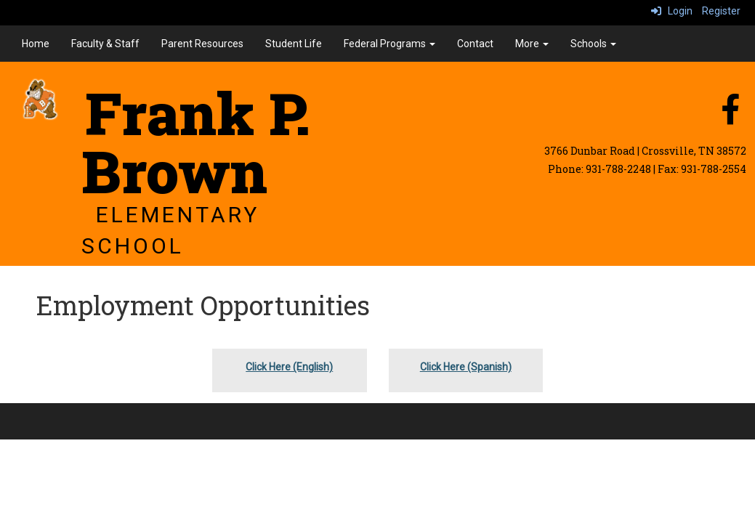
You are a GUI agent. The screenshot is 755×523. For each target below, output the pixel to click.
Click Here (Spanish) (466, 367)
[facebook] (730, 117)
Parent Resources (202, 43)
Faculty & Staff (105, 43)
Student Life (293, 43)
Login (672, 11)
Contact (475, 43)
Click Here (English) (289, 367)
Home (35, 43)
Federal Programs (389, 43)
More (532, 43)
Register (721, 11)
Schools (593, 43)
